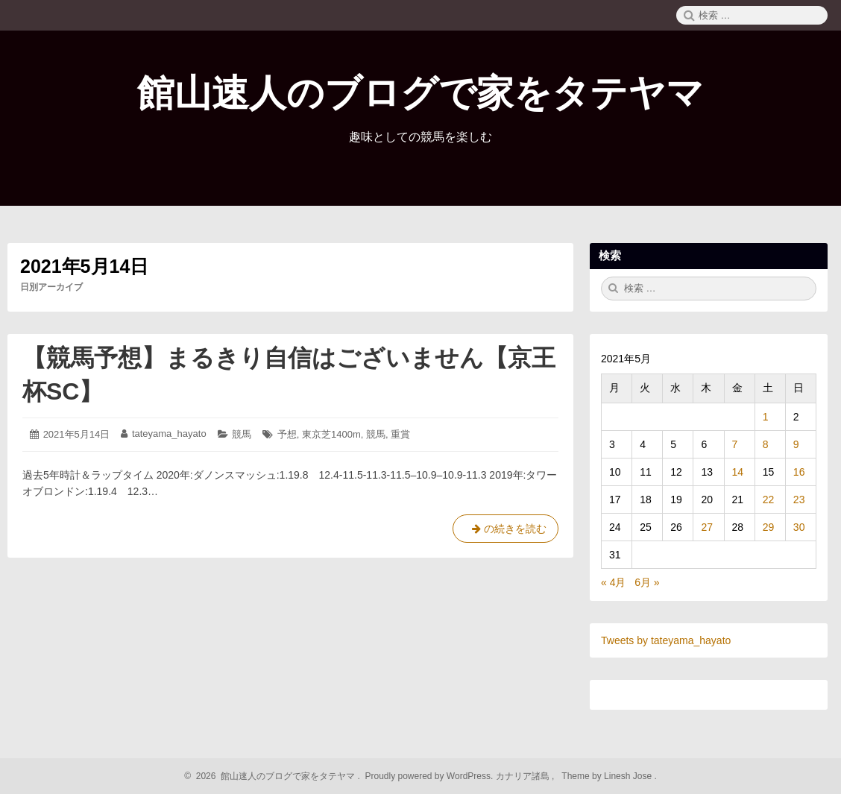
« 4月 (613, 582)
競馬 (241, 434)
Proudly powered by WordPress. (429, 776)
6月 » (646, 582)
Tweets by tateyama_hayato (666, 640)
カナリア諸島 (524, 776)
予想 (287, 434)
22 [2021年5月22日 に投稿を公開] (769, 499)
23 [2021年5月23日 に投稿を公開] (799, 499)
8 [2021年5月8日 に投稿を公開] (766, 444)
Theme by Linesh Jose (608, 776)
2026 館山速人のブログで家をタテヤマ (273, 776)
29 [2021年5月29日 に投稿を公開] (769, 527)
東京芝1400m (331, 434)
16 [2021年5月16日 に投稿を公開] (799, 472)
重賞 (400, 434)
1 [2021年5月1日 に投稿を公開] (766, 417)
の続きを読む (505, 531)
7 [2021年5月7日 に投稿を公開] (735, 444)
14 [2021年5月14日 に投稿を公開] (738, 472)
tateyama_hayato (169, 433)
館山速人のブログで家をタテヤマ (420, 93)
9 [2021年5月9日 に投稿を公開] (796, 444)
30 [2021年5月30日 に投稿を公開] (799, 527)
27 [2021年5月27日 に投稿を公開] (707, 527)
